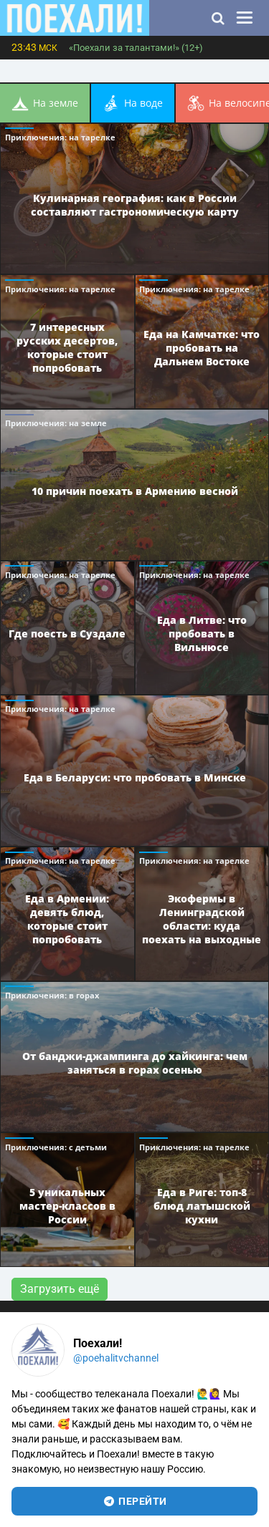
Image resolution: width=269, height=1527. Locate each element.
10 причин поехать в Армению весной (135, 491)
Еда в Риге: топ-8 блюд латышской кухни (202, 1205)
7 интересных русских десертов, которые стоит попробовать (67, 347)
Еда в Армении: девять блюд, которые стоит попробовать (67, 919)
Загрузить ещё (59, 1289)
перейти (134, 1501)
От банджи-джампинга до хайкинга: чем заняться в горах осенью (134, 1062)
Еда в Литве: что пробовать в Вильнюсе (202, 632)
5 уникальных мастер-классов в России (67, 1205)
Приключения (60, 137)
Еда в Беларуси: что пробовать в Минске (135, 777)
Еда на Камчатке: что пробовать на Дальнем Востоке (201, 347)
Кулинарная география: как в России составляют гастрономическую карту (135, 204)
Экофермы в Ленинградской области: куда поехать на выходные (201, 919)
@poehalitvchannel (116, 1358)
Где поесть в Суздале (67, 633)
